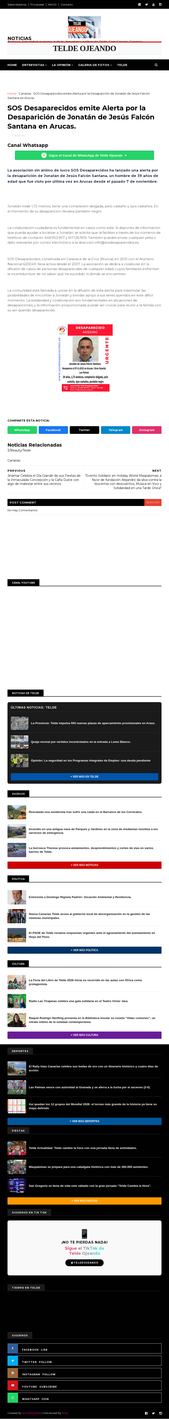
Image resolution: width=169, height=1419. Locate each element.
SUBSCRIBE (48, 1386)
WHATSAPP (30, 1399)
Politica (17, 76)
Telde (122, 65)
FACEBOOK (30, 1349)
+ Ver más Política (84, 950)
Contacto (67, 4)
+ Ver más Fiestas (84, 1200)
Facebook (53, 430)
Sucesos (100, 76)
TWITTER (29, 1362)
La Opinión (61, 65)
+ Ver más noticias (84, 865)
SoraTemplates (31, 1413)
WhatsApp (22, 430)
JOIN (45, 1399)
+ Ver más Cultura (84, 1035)
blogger (153, 502)
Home (12, 65)
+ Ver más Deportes (84, 1121)
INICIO (52, 4)
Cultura (79, 76)
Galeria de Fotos (93, 65)
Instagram (146, 430)
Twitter (84, 430)
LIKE (44, 1349)
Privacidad (37, 4)
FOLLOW (45, 1362)
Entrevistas (33, 65)
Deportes (39, 76)
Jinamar (120, 76)
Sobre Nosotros (16, 4)
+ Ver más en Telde (84, 776)
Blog (65, 1413)
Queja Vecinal (144, 76)
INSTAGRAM (31, 1374)
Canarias (25, 93)
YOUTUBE (29, 1386)
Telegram (115, 430)
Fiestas (60, 76)
